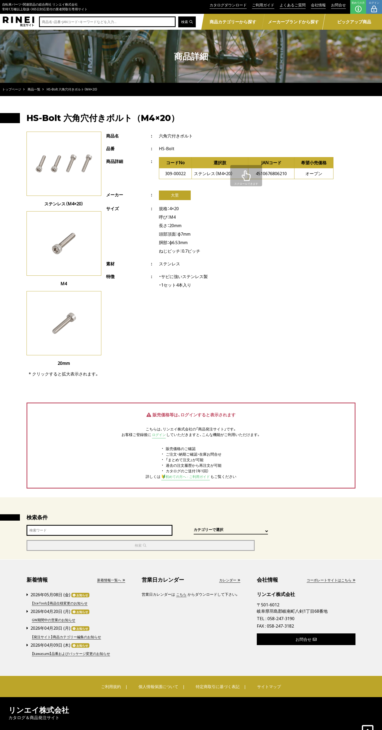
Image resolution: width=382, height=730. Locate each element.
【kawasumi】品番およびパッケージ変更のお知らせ (74, 637)
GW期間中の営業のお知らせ (55, 604)
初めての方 (358, 7)
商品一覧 (34, 89)
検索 (186, 21)
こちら (181, 579)
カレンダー (229, 565)
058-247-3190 (280, 604)
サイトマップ (264, 670)
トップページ (11, 89)
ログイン (374, 7)
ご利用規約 (116, 670)
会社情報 (318, 4)
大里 (175, 195)
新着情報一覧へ (110, 565)
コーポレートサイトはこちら (329, 565)
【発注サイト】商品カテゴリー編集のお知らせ (69, 621)
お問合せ (338, 4)
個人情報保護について (159, 670)
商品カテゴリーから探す (233, 22)
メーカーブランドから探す (293, 22)
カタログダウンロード (228, 4)
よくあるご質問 (293, 4)
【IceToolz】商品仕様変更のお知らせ (61, 588)
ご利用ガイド (263, 4)
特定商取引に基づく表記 (216, 670)
